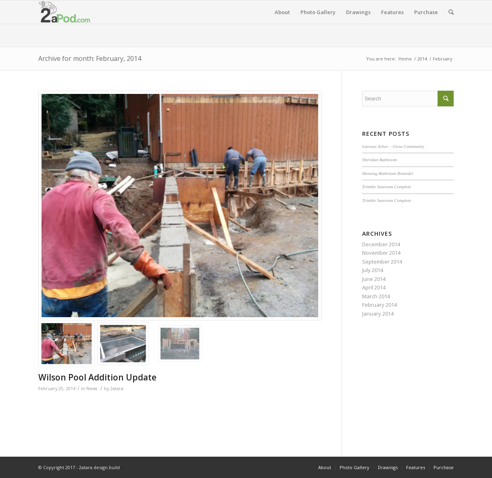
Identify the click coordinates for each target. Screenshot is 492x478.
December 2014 (381, 244)
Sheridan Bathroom (379, 159)
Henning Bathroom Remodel (387, 173)
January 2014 (378, 313)
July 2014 (372, 270)
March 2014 (376, 296)
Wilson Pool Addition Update (97, 377)
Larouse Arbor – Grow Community (393, 146)
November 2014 (381, 252)
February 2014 (379, 304)
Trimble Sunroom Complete (386, 186)
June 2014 (374, 279)
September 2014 (382, 261)
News (91, 388)
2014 (422, 59)
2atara (116, 388)
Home (405, 59)
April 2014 (374, 287)
